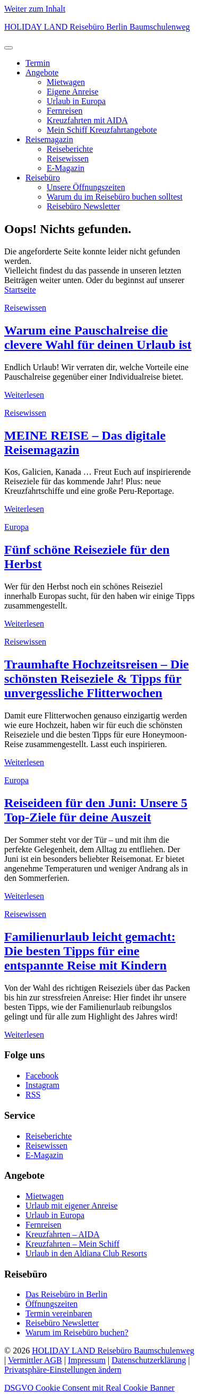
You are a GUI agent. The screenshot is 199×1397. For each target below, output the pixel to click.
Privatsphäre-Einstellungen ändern (63, 1369)
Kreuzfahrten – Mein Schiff (72, 1243)
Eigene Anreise (72, 91)
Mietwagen (66, 82)
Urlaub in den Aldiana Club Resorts (86, 1253)
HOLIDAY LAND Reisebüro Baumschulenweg (113, 1350)
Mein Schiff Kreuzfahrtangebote (102, 129)
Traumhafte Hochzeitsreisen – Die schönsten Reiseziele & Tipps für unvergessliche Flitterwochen (96, 678)
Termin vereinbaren (58, 1313)
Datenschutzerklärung (148, 1360)
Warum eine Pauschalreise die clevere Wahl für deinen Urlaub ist (98, 337)
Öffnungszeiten (51, 1303)
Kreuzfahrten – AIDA (62, 1234)
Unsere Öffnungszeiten (86, 187)
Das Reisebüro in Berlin (66, 1294)
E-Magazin (65, 168)
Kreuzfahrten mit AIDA (87, 120)
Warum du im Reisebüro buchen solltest (115, 196)
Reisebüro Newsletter (83, 206)
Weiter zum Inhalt (34, 8)
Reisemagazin (49, 139)
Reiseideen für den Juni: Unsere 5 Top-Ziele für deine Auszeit (95, 810)
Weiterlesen (24, 394)
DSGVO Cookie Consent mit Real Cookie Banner (89, 1387)
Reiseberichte (70, 148)
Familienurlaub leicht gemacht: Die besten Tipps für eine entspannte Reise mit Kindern (90, 951)
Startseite (20, 289)
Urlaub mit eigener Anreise (71, 1205)
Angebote (41, 72)
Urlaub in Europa (76, 101)
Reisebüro (42, 177)
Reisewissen (68, 158)
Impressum (87, 1360)
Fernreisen (65, 110)
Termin (37, 62)
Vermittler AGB (35, 1360)
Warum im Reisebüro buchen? (76, 1332)
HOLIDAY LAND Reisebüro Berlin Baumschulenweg (97, 26)
